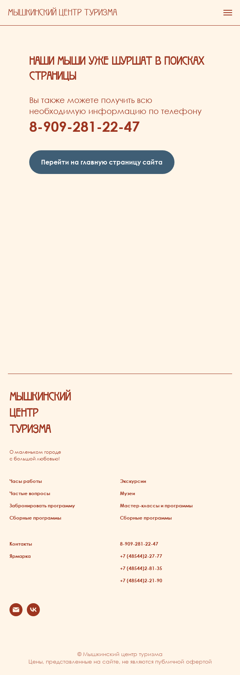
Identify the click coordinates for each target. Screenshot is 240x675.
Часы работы (25, 481)
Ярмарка (20, 556)
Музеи (127, 493)
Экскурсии (133, 481)
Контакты (20, 543)
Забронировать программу (42, 505)
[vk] (33, 614)
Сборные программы (35, 517)
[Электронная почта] (15, 614)
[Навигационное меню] (227, 12)
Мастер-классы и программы (156, 505)
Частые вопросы (29, 493)
